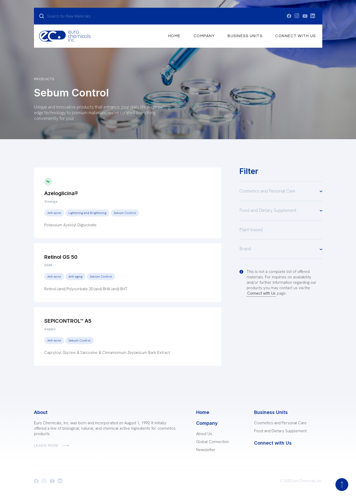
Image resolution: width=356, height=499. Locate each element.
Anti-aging (75, 277)
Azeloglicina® (61, 193)
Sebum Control (125, 213)
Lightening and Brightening (87, 213)
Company (204, 36)
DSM (48, 265)
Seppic (50, 329)
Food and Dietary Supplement (280, 210)
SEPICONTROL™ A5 (67, 321)
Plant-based (251, 229)
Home (174, 36)
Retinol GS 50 (60, 257)
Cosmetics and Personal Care (280, 191)
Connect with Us (295, 36)
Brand (280, 249)
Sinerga (50, 201)
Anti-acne (54, 213)
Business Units (245, 36)
